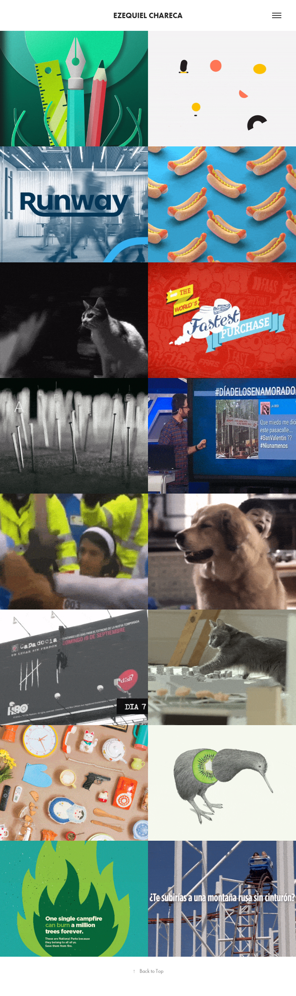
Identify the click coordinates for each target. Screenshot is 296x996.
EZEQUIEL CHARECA (148, 15)
